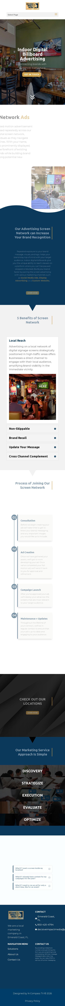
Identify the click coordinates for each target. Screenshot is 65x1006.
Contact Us (14, 959)
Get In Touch (31, 74)
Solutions (13, 948)
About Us (13, 954)
